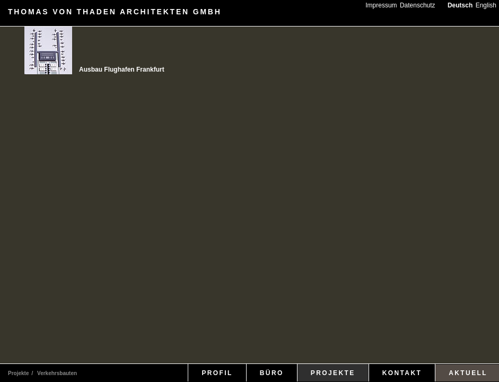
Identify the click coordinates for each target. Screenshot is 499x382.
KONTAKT (402, 373)
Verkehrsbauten (57, 373)
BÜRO (272, 373)
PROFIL (217, 373)
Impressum (381, 5)
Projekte (18, 373)
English (486, 5)
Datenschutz (417, 5)
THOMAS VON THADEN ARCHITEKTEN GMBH (115, 11)
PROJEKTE (333, 373)
